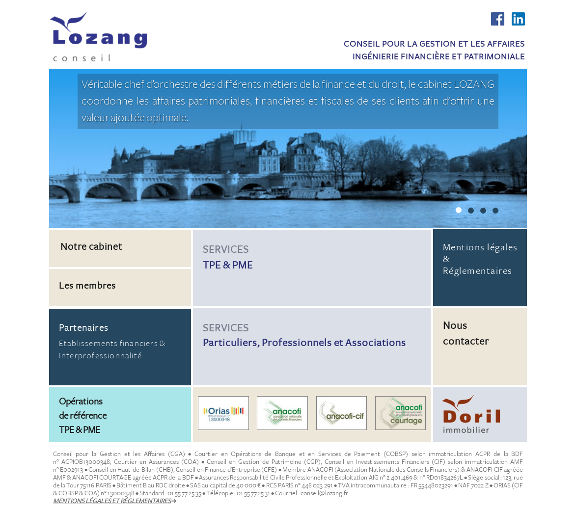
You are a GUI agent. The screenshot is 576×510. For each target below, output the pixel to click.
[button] (120, 268)
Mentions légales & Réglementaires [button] (480, 259)
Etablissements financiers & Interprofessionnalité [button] (120, 341)
